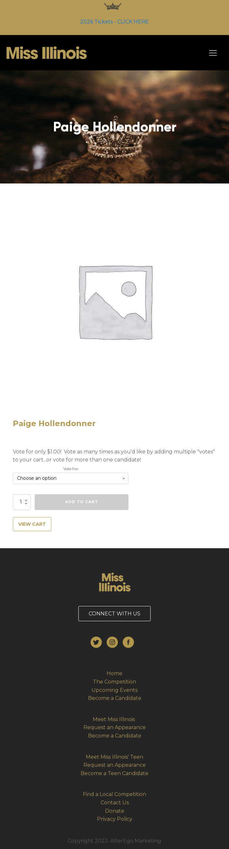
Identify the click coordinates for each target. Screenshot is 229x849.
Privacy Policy (114, 819)
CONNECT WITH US (114, 614)
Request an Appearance (115, 727)
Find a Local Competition (114, 794)
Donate (114, 811)
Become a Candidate (114, 698)
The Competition (114, 682)
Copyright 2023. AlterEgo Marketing (114, 841)
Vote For (70, 468)
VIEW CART (32, 524)
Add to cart (81, 501)
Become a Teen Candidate (114, 773)
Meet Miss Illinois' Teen (114, 757)
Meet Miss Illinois (114, 719)
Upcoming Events (114, 690)
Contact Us (115, 803)
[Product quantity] (22, 502)
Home (114, 673)
